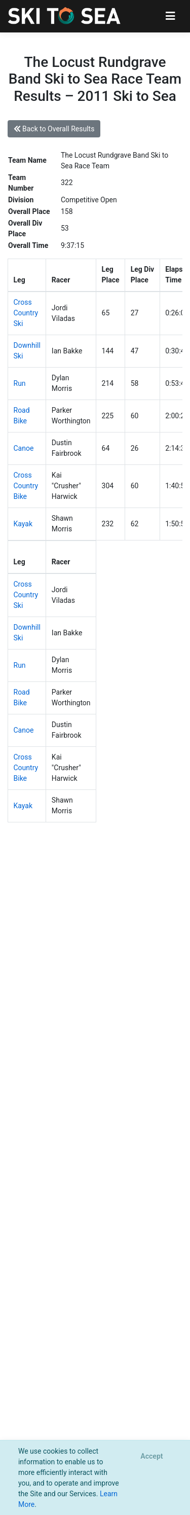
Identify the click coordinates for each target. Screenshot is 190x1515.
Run (20, 383)
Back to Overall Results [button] (54, 129)
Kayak (23, 524)
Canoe (24, 448)
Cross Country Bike (26, 485)
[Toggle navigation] (170, 16)
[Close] (152, 1456)
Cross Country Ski (26, 313)
